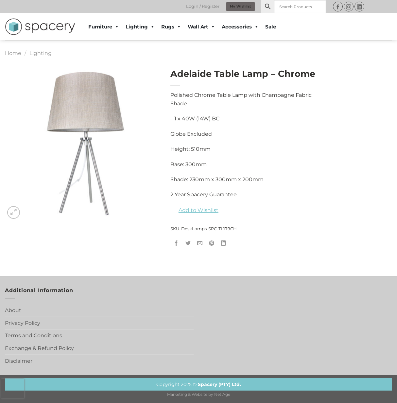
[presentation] (12, 388)
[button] (194, 210)
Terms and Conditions (33, 335)
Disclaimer (18, 361)
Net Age (222, 394)
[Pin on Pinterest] (211, 243)
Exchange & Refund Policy (39, 348)
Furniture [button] (103, 26)
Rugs (171, 26)
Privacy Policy (22, 323)
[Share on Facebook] (176, 243)
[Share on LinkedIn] (223, 243)
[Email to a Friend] (200, 243)
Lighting (140, 26)
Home (13, 53)
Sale (270, 27)
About (13, 310)
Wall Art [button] (201, 26)
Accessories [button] (240, 26)
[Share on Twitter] (188, 243)
